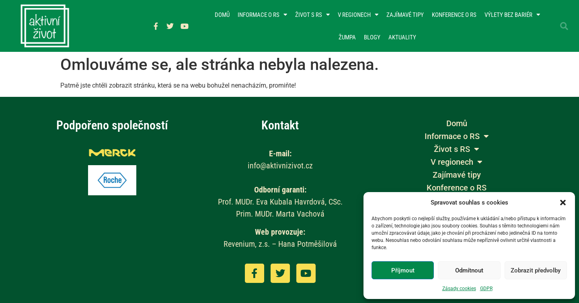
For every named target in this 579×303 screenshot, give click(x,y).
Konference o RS (454, 14)
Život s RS (312, 15)
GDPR (486, 288)
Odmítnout (469, 270)
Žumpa (347, 37)
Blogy (372, 37)
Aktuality (402, 37)
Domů (222, 14)
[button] (563, 203)
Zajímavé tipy (405, 14)
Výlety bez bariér (512, 15)
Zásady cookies (459, 288)
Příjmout (403, 270)
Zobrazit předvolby (536, 270)
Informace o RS (262, 15)
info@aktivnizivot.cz (280, 165)
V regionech (358, 15)
